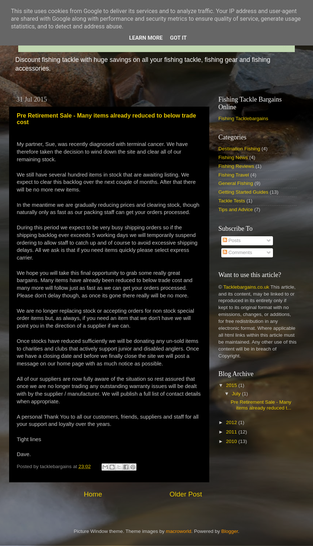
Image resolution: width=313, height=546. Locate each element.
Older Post (186, 494)
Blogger (229, 531)
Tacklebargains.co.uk (246, 287)
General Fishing (235, 183)
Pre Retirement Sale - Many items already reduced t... (261, 405)
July (237, 393)
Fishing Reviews (236, 166)
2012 (232, 422)
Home (93, 494)
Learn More (146, 38)
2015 (232, 385)
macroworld (178, 531)
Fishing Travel (233, 175)
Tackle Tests (231, 200)
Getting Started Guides (243, 192)
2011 (232, 432)
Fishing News (233, 157)
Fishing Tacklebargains (243, 118)
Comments (237, 252)
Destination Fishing (239, 148)
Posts (232, 240)
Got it (178, 38)
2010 (232, 441)
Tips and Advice (235, 209)
